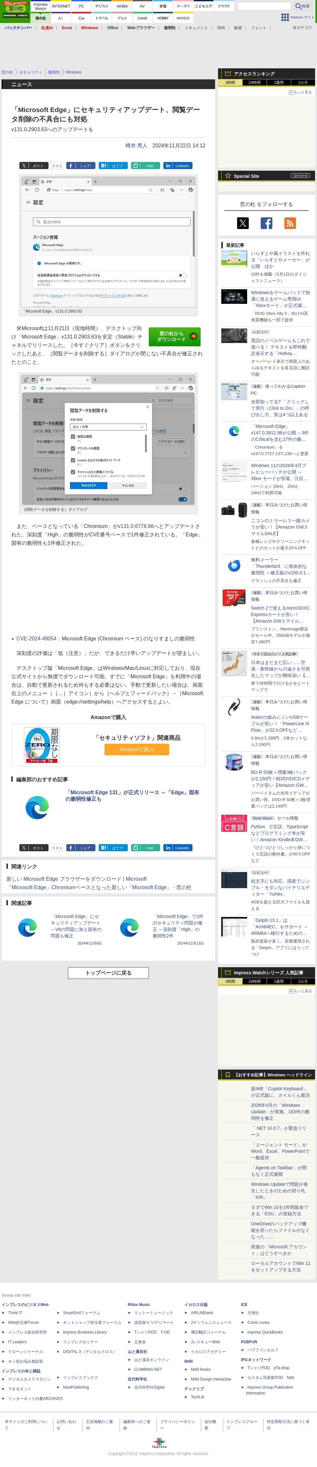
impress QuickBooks (265, 1332)
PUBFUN (249, 1342)
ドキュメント (196, 28)
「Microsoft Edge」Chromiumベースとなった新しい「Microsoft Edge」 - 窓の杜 (99, 887)
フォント (259, 28)
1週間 (279, 82)
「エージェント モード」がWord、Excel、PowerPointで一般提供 (280, 1151)
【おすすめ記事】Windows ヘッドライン (273, 1075)
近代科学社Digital (149, 1387)
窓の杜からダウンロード (177, 336)
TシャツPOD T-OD (152, 1332)
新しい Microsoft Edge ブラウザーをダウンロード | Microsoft (76, 879)
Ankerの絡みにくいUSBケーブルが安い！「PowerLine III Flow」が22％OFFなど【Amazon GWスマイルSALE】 (280, 730)
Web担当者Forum (23, 1322)
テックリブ (194, 1389)
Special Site (246, 176)
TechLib (197, 1397)
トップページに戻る (108, 973)
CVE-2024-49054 (36, 638)
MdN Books (201, 1369)
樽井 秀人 (137, 145)
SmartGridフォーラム (81, 1313)
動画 (238, 28)
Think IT (15, 1313)
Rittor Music (139, 1304)
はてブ (117, 166)
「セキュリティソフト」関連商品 (136, 738)
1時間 (230, 82)
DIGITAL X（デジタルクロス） (89, 1351)
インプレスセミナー (80, 1342)
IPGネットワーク (256, 1360)
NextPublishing (76, 1387)
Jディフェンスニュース (211, 1322)
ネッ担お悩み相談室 (25, 1361)
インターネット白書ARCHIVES (35, 1398)
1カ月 (303, 82)
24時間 (254, 82)
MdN (188, 1361)
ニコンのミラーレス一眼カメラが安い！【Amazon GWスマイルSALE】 (280, 527)
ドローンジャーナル (25, 1351)
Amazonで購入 (137, 749)
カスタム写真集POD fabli (270, 1377)
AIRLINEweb (202, 1313)
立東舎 (140, 1342)
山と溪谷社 (137, 1351)
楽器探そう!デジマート (154, 1322)
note (150, 166)
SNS (221, 28)
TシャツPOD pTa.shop (268, 1368)
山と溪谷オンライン (151, 1360)
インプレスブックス (80, 1377)
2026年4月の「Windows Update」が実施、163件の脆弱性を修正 (280, 1112)
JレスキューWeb (205, 1342)
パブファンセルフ (263, 1350)
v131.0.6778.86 (136, 526)
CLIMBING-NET (148, 1369)
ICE (244, 1304)
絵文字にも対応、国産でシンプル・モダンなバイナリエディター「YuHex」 (280, 887)
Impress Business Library (85, 1332)
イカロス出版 (196, 1304)
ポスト (38, 166)
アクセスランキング (254, 73)
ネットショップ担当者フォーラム (92, 1322)
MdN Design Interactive (211, 1379)
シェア (85, 166)
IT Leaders (17, 1342)
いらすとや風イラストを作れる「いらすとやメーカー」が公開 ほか (280, 260)
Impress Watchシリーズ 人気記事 (268, 972)
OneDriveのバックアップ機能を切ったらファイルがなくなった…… (280, 1230)
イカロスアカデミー (208, 1351)
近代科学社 (137, 1379)
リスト (57, 166)
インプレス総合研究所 (27, 1332)
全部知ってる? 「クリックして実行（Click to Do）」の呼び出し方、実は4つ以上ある (280, 408)
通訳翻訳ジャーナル (208, 1332)
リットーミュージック (153, 1313)
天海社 (253, 1313)
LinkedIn (182, 166)
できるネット (19, 1389)
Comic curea (258, 1322)
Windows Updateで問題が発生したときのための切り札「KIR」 (279, 1191)
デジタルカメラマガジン (29, 1379)
